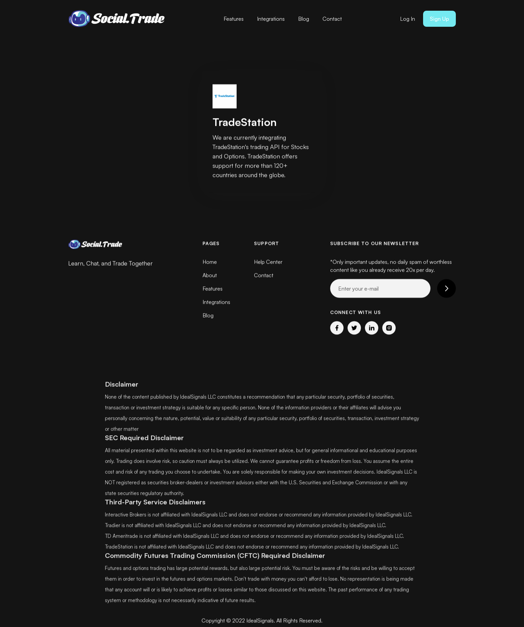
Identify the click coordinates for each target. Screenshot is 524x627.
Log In (407, 18)
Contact (332, 18)
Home (210, 261)
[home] (118, 18)
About (210, 275)
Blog (303, 18)
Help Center (268, 261)
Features (234, 18)
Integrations (271, 18)
